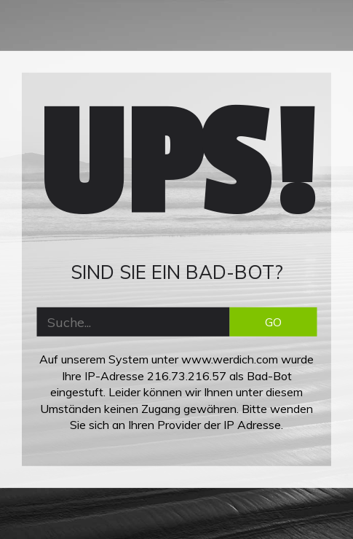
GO (273, 322)
